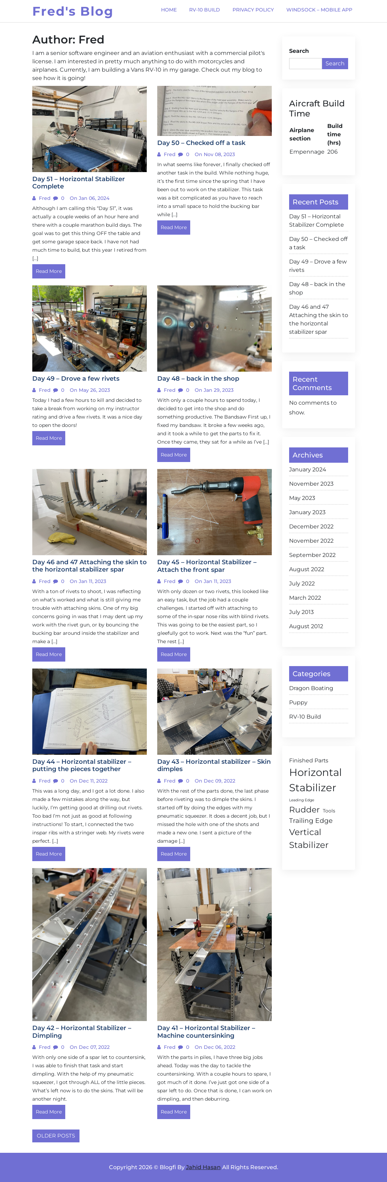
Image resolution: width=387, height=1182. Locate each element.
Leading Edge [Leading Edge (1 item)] (301, 800)
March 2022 (305, 597)
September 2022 (312, 555)
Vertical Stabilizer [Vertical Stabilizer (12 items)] (309, 838)
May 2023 (302, 498)
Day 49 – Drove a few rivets (318, 265)
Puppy (298, 702)
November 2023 (311, 483)
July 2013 (301, 612)
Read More (49, 271)
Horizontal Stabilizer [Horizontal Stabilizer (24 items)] (315, 780)
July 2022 (302, 583)
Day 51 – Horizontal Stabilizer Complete (316, 220)
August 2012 (306, 626)
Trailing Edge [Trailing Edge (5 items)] (311, 821)
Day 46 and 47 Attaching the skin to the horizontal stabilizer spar (318, 319)
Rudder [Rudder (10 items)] (304, 810)
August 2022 (306, 569)
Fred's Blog (72, 11)
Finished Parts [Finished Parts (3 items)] (308, 760)
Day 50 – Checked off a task (318, 243)
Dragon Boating (311, 688)
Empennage (307, 151)
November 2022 (311, 540)
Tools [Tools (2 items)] (329, 810)
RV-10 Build (305, 716)
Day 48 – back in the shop (317, 288)
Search (299, 51)
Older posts (56, 1135)
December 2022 (311, 526)
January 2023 (307, 512)
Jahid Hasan (203, 1167)
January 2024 (307, 469)
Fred (44, 198)
